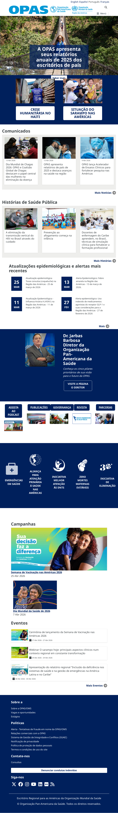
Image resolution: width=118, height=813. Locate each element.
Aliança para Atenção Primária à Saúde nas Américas (35, 482)
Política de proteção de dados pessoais (31, 745)
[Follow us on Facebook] (20, 785)
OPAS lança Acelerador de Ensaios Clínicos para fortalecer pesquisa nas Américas (96, 169)
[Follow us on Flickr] (46, 785)
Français (104, 1)
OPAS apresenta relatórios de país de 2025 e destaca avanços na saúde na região (58, 169)
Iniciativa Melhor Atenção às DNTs (59, 482)
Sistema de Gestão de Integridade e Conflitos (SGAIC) (39, 737)
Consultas (16, 762)
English (74, 1)
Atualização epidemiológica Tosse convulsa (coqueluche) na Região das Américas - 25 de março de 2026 (41, 282)
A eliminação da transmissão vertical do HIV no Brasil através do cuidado (20, 237)
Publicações (39, 407)
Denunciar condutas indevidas (59, 770)
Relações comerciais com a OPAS (28, 733)
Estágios (15, 716)
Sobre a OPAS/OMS (21, 708)
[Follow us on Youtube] (33, 785)
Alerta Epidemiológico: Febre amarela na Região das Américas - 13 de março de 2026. (90, 282)
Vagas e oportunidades (23, 712)
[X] (14, 785)
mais (102, 326)
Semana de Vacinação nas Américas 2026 (36, 572)
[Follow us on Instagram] (27, 785)
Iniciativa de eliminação (107, 482)
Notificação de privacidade (25, 741)
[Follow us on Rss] (52, 785)
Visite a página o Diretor (78, 385)
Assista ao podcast (13, 411)
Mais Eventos (94, 685)
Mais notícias (103, 192)
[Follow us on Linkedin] (40, 785)
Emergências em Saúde (14, 482)
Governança (62, 407)
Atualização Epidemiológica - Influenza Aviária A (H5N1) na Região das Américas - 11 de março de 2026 (40, 303)
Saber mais (59, 77)
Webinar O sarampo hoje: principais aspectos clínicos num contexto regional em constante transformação (64, 651)
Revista (82, 407)
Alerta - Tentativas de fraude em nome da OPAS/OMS (39, 729)
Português (94, 1)
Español (83, 1)
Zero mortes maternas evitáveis (82, 482)
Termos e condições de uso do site (29, 749)
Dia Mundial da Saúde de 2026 (31, 611)
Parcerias (105, 407)
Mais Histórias (102, 260)
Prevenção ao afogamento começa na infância (58, 235)
